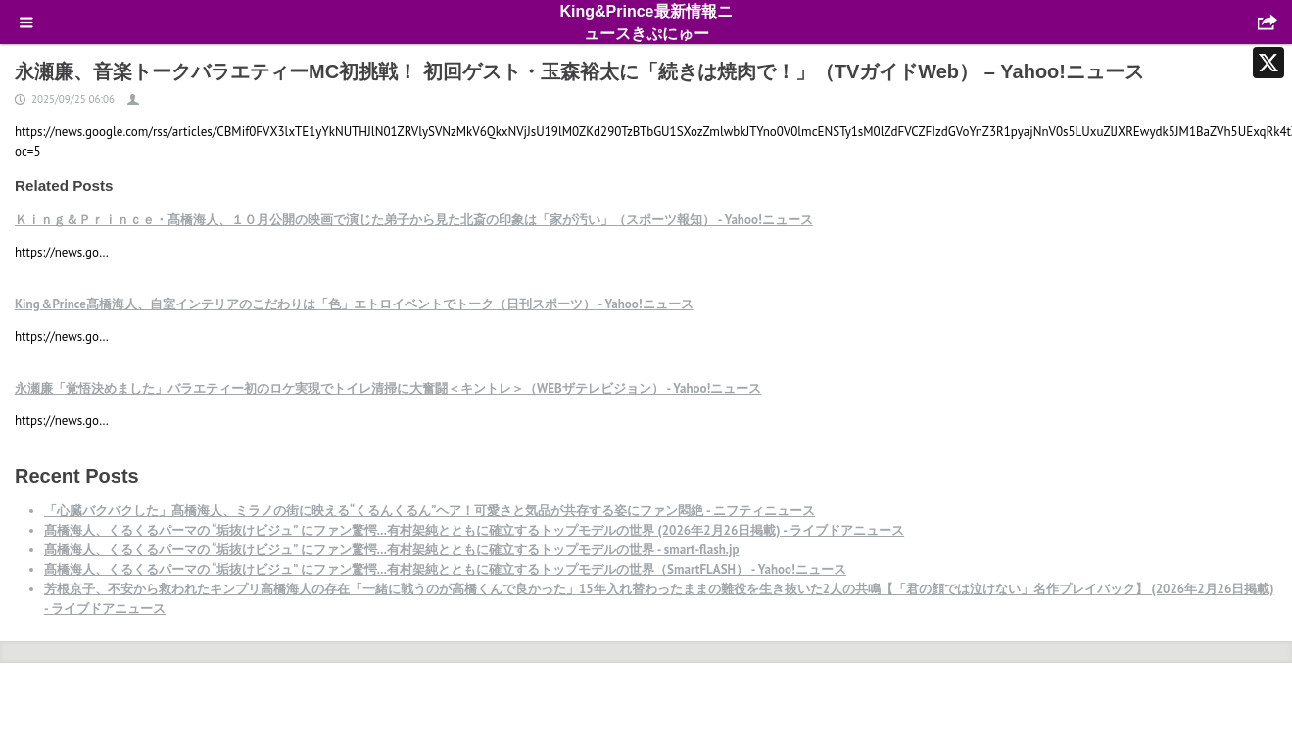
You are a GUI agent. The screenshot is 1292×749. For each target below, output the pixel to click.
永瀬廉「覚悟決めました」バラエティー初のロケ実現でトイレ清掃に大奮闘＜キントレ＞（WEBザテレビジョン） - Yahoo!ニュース (388, 388)
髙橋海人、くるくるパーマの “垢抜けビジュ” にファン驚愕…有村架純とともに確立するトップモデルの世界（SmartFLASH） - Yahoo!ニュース (445, 569)
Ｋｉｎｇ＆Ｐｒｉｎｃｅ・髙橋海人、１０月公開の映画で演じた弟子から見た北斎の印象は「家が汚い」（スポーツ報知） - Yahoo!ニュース (414, 219)
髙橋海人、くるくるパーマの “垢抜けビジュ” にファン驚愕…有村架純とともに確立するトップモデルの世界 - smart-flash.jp (392, 549)
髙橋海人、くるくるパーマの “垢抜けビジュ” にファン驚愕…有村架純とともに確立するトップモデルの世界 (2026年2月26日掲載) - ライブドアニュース (474, 530)
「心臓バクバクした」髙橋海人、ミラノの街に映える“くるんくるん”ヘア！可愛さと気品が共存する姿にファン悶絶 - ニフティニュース (429, 510)
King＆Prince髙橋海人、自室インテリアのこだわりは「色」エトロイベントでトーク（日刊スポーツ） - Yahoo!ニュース (354, 304)
